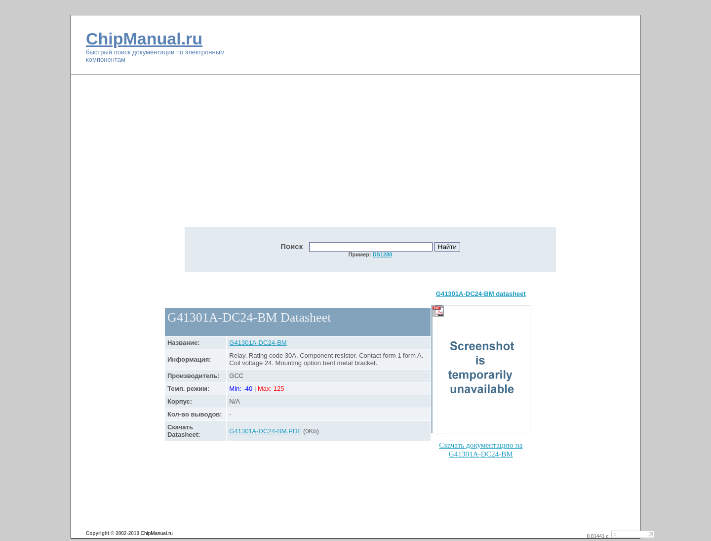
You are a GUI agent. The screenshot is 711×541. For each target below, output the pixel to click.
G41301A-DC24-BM (257, 342)
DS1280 (383, 254)
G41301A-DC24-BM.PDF (265, 431)
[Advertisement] (286, 156)
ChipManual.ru (144, 38)
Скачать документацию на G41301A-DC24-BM (480, 449)
